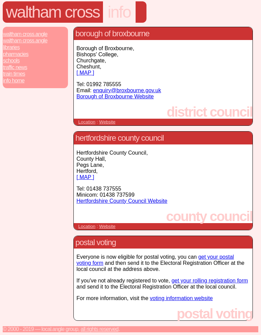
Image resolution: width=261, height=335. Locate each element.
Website (107, 121)
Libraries (11, 47)
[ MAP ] (85, 73)
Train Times (14, 74)
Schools (11, 60)
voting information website (181, 298)
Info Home (13, 80)
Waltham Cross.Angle (25, 34)
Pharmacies (16, 54)
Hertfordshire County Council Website (121, 201)
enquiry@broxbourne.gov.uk (127, 90)
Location (86, 121)
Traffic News (15, 67)
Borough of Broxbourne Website (115, 96)
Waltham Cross (53, 12)
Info (119, 12)
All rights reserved (99, 329)
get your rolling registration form (210, 280)
